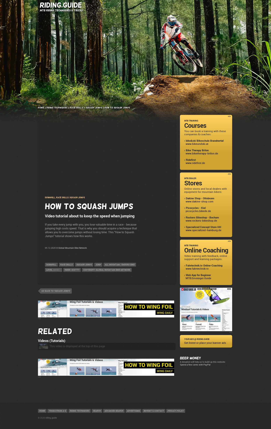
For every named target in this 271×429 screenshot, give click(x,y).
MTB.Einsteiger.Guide (198, 278)
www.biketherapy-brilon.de (202, 153)
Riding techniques (79, 411)
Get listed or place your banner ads (205, 342)
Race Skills (76, 108)
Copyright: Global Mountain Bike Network (106, 270)
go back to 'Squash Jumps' (55, 291)
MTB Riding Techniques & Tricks (61, 10)
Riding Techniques (139, 5)
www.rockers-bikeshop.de (201, 220)
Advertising (133, 411)
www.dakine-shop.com (199, 201)
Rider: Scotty (72, 270)
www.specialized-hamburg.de (203, 230)
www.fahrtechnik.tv (197, 268)
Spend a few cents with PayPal (195, 364)
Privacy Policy (107, 161)
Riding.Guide (61, 5)
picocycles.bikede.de (198, 211)
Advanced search (113, 411)
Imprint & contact (154, 411)
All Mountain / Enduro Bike (120, 264)
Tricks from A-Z (106, 5)
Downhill (51, 264)
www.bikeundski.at (197, 143)
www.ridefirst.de (195, 163)
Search (196, 5)
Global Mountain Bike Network (72, 248)
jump (98, 264)
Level (53, 270)
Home (41, 108)
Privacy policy (176, 411)
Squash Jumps (94, 108)
